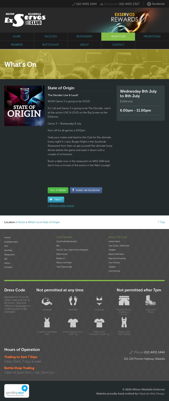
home (17, 36)
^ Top (161, 222)
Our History (114, 262)
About (7, 263)
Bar (5, 259)
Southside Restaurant (66, 241)
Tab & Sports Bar (64, 267)
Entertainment (11, 242)
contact (118, 44)
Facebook (156, 4)
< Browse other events (61, 205)
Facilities (8, 250)
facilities (51, 36)
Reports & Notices (117, 258)
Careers (112, 250)
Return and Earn (64, 262)
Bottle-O (60, 258)
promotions (152, 36)
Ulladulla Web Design (152, 393)
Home (21, 222)
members (17, 44)
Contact (8, 267)
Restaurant (9, 254)
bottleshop (50, 44)
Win (6, 246)
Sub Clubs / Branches (119, 246)
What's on (34, 222)
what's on (118, 36)
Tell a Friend (58, 190)
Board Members (116, 254)
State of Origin (51, 222)
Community (114, 271)
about (84, 44)
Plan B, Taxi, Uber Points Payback (72, 250)
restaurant (84, 36)
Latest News (114, 241)
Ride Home (61, 254)
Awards (112, 267)
